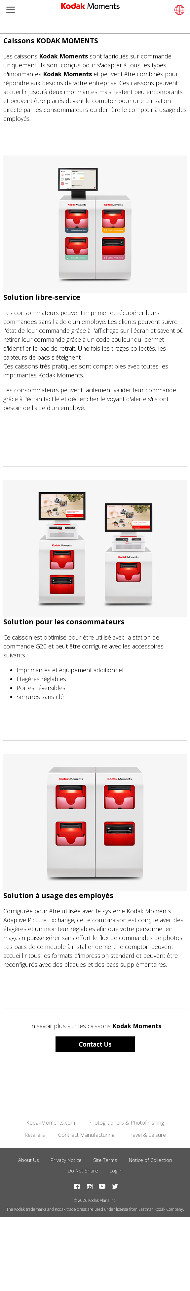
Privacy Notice (66, 1160)
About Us (28, 1160)
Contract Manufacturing (86, 1134)
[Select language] (178, 10)
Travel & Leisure (147, 1134)
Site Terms (105, 1160)
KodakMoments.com (50, 1122)
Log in (116, 1170)
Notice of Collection (150, 1160)
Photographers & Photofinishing (126, 1122)
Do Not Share (83, 1170)
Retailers (34, 1134)
